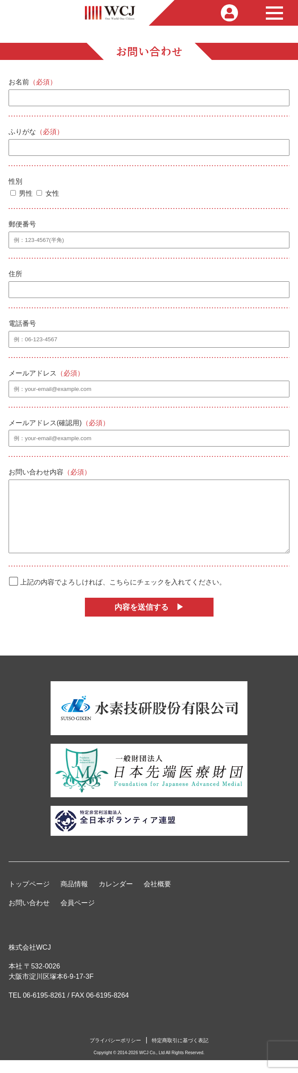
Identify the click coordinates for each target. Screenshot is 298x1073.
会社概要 (157, 896)
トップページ (29, 896)
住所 (15, 273)
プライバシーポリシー (115, 1053)
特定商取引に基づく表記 (180, 1053)
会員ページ (77, 915)
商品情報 (74, 896)
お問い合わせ (29, 915)
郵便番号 (22, 224)
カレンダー (116, 896)
